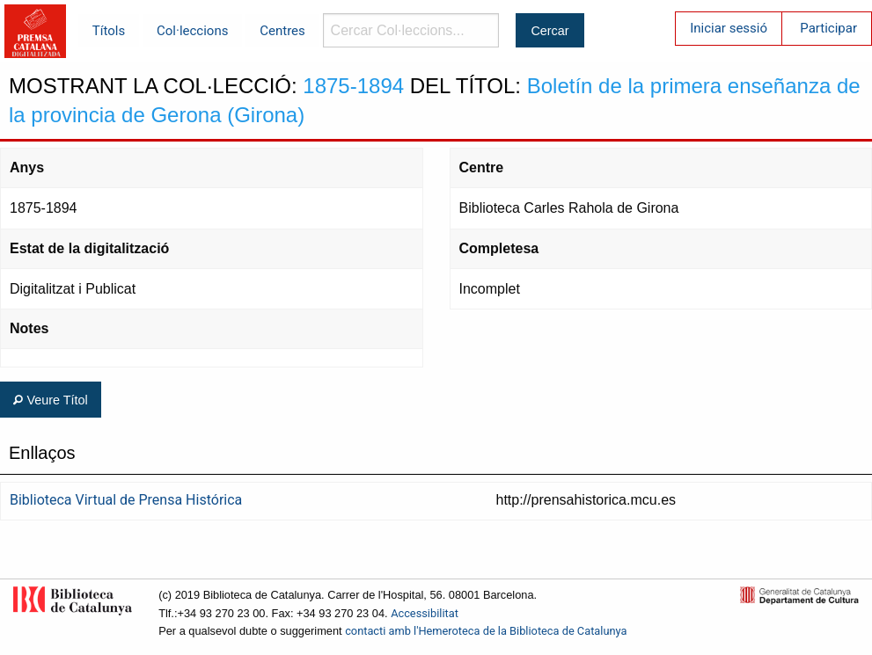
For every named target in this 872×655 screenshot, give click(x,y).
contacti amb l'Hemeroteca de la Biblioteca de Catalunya (486, 630)
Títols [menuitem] (108, 31)
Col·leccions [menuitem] (192, 31)
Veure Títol (50, 400)
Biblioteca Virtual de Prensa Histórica (126, 499)
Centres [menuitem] (282, 31)
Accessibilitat (424, 613)
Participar (828, 28)
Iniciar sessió (728, 28)
